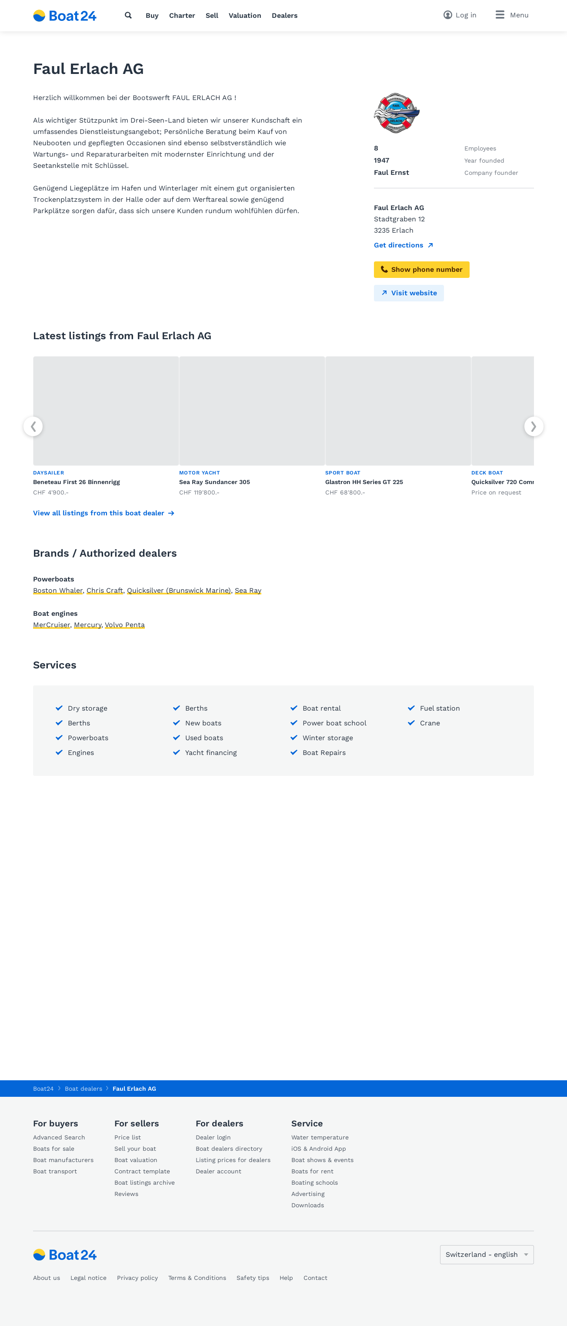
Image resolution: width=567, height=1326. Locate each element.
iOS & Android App (318, 1148)
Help (286, 1277)
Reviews (126, 1193)
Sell (212, 15)
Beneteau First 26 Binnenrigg (76, 481)
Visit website (409, 293)
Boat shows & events (322, 1159)
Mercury (87, 625)
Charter (182, 15)
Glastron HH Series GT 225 (364, 481)
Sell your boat (135, 1148)
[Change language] (487, 1254)
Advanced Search (59, 1137)
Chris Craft (105, 590)
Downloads (307, 1205)
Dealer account (218, 1171)
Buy (152, 15)
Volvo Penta (125, 625)
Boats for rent (312, 1171)
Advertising (307, 1193)
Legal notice (88, 1277)
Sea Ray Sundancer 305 (214, 481)
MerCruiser (51, 625)
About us (46, 1277)
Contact (315, 1277)
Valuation (245, 15)
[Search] (130, 15)
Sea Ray (248, 590)
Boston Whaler (58, 590)
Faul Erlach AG (134, 1088)
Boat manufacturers (63, 1159)
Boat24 (43, 1088)
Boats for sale (53, 1148)
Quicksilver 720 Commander (513, 481)
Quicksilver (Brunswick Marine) (179, 590)
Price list (127, 1137)
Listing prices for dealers (233, 1159)
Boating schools (314, 1182)
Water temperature (320, 1137)
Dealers (285, 15)
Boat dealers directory (229, 1148)
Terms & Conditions (197, 1277)
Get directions (399, 245)
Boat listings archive (144, 1182)
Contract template (142, 1171)
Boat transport (55, 1171)
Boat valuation (135, 1159)
